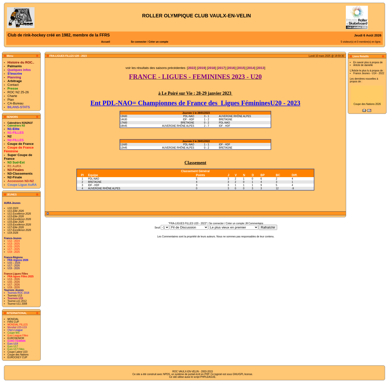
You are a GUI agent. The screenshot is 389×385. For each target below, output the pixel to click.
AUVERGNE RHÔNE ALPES (104, 188)
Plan (10, 99)
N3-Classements (19, 173)
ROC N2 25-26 (18, 92)
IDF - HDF (93, 185)
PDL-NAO (93, 178)
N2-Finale (14, 177)
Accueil (105, 41)
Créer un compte (158, 41)
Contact (13, 85)
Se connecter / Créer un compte (226, 223)
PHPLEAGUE (207, 377)
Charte (12, 96)
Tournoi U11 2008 (17, 303)
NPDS (166, 374)
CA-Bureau (15, 103)
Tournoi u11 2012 (17, 301)
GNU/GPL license (242, 374)
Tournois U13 (14, 295)
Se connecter (139, 41)
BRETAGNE (94, 182)
